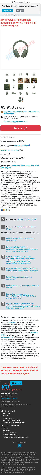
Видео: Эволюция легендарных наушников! (19, 278)
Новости (6, 416)
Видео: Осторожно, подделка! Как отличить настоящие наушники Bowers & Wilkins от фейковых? (23, 306)
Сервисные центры (10, 435)
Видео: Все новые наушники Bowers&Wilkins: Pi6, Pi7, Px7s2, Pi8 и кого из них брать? (21, 296)
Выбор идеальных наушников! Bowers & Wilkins (22, 287)
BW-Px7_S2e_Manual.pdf (26, 219)
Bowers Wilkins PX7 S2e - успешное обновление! (20, 240)
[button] (20, 113)
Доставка (6, 430)
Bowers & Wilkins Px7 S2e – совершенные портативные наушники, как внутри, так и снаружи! (22, 249)
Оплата (5, 428)
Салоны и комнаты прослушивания (16, 437)
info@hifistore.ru (9, 398)
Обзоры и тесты (8, 418)
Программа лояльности (11, 420)
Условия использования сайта (14, 422)
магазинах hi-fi (7, 337)
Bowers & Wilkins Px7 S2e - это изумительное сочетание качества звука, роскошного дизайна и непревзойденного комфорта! (20, 260)
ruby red (8, 168)
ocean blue (30, 166)
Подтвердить (7, 11)
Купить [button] (20, 128)
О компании (7, 414)
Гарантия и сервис (9, 433)
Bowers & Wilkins (21, 146)
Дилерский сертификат (11, 150)
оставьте (11, 322)
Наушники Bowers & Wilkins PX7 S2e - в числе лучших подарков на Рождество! (22, 270)
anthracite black (18, 166)
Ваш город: (20, 2)
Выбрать (20, 11)
